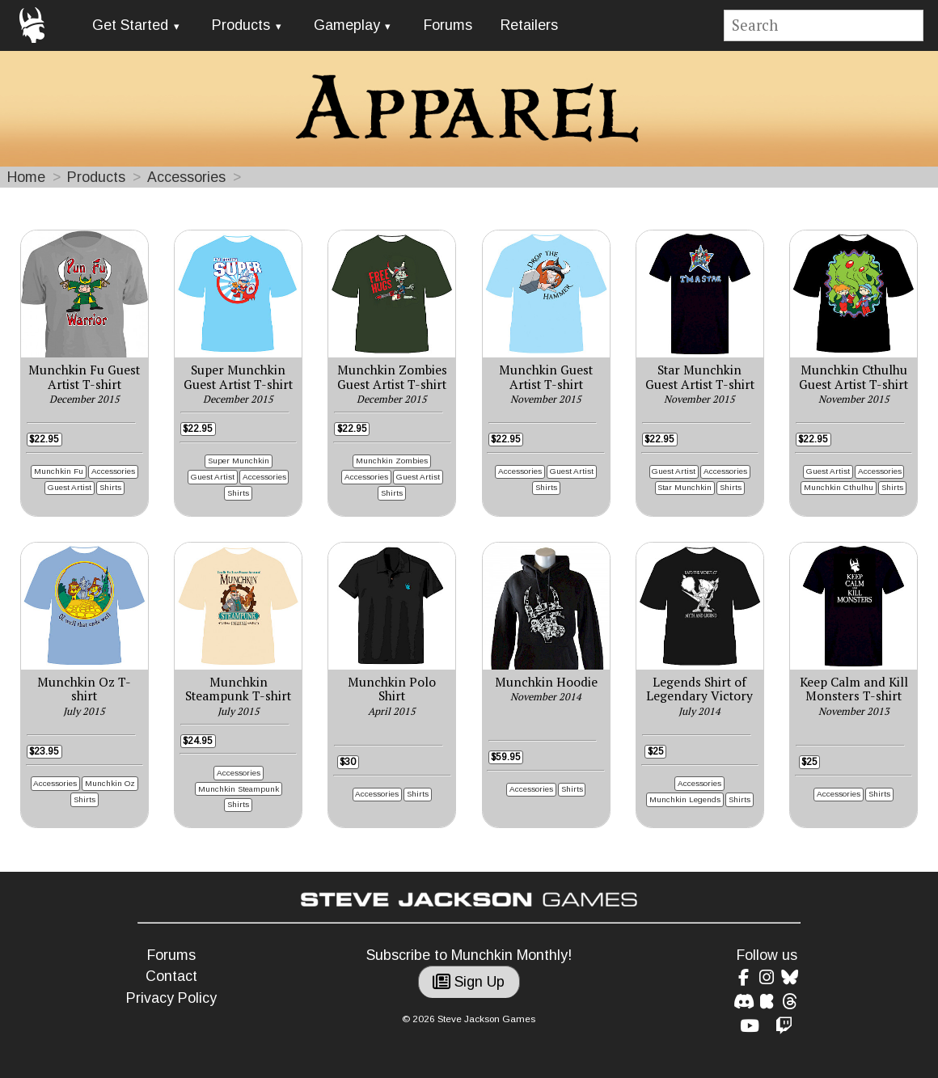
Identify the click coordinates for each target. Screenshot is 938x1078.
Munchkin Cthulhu (838, 487)
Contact (171, 976)
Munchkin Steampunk (238, 788)
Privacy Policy (171, 998)
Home (26, 177)
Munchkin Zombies (392, 460)
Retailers (529, 25)
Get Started (130, 25)
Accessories (186, 177)
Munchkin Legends (684, 799)
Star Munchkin (684, 487)
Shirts (110, 487)
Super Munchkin (238, 460)
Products (241, 25)
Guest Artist (69, 487)
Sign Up (469, 982)
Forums (448, 25)
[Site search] (824, 25)
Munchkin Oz (110, 783)
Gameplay (347, 25)
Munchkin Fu (58, 471)
